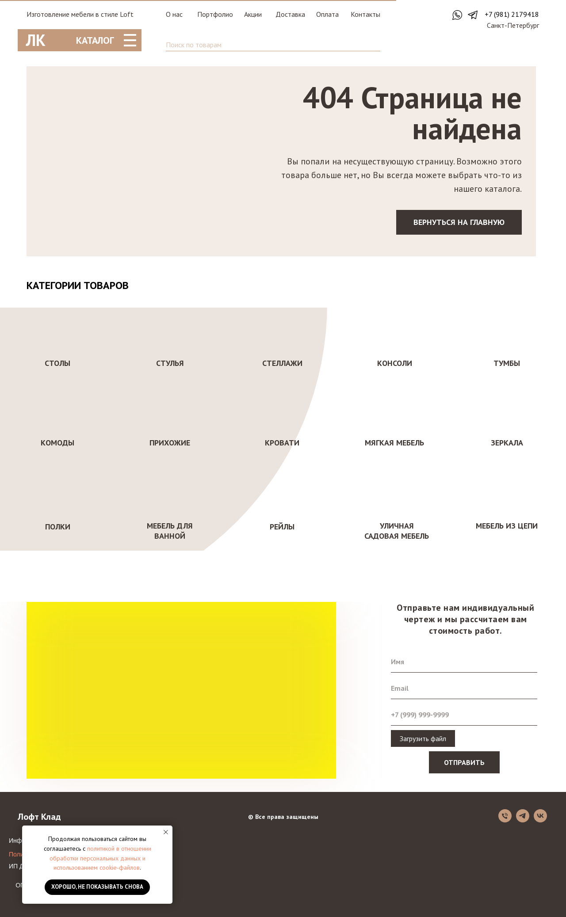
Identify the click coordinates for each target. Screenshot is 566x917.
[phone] (464, 715)
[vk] (540, 820)
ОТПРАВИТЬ (464, 762)
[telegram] (522, 820)
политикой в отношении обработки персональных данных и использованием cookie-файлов (100, 858)
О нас (174, 14)
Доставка (290, 14)
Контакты (365, 14)
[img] (516, 44)
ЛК (36, 40)
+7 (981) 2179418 (512, 14)
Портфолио (215, 14)
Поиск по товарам (194, 44)
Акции (253, 14)
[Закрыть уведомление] (165, 832)
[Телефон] (505, 820)
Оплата (327, 14)
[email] (464, 688)
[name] (464, 662)
